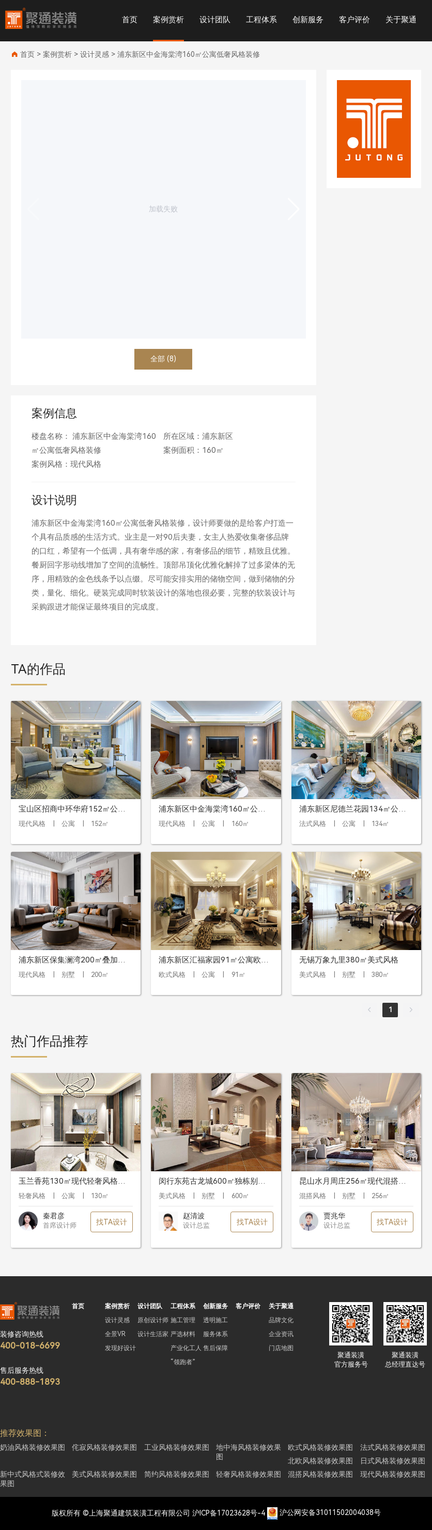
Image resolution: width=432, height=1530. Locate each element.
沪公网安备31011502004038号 (330, 1513)
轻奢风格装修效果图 (248, 1474)
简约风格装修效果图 (176, 1474)
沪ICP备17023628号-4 (228, 1513)
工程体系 (261, 19)
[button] (294, 209)
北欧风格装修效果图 (320, 1461)
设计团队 (214, 19)
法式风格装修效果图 (392, 1447)
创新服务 (307, 19)
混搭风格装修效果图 (320, 1474)
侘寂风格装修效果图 (104, 1447)
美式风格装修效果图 (104, 1474)
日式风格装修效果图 (392, 1461)
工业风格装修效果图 (176, 1447)
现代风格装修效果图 (392, 1474)
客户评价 (354, 19)
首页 (129, 19)
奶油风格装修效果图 (32, 1447)
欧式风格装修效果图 (320, 1447)
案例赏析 (168, 19)
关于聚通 (400, 19)
